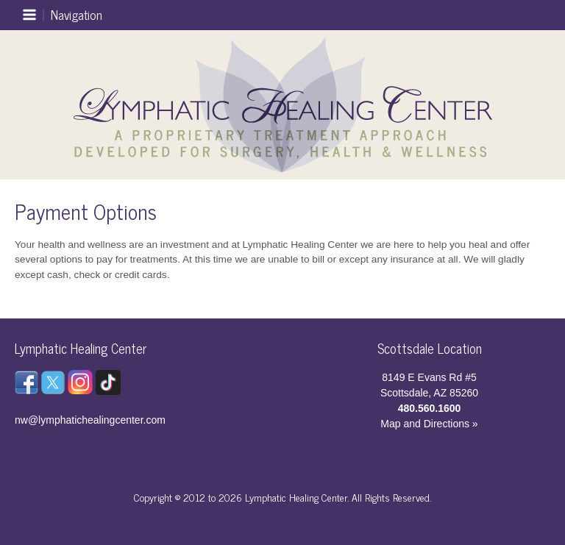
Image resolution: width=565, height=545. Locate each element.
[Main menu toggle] (62, 15)
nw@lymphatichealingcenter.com (90, 420)
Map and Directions (424, 424)
